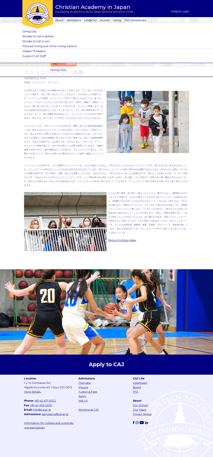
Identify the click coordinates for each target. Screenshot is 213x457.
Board (137, 387)
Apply (82, 396)
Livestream (140, 383)
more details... (33, 391)
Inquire (83, 387)
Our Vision (139, 409)
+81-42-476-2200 (41, 405)
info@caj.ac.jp (42, 409)
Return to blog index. (122, 240)
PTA (135, 391)
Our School (140, 405)
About (59, 20)
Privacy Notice (142, 414)
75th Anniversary (135, 20)
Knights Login (180, 11)
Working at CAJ (88, 409)
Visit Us (83, 400)
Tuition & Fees (87, 391)
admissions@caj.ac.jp (55, 414)
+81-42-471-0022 (45, 400)
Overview (84, 383)
